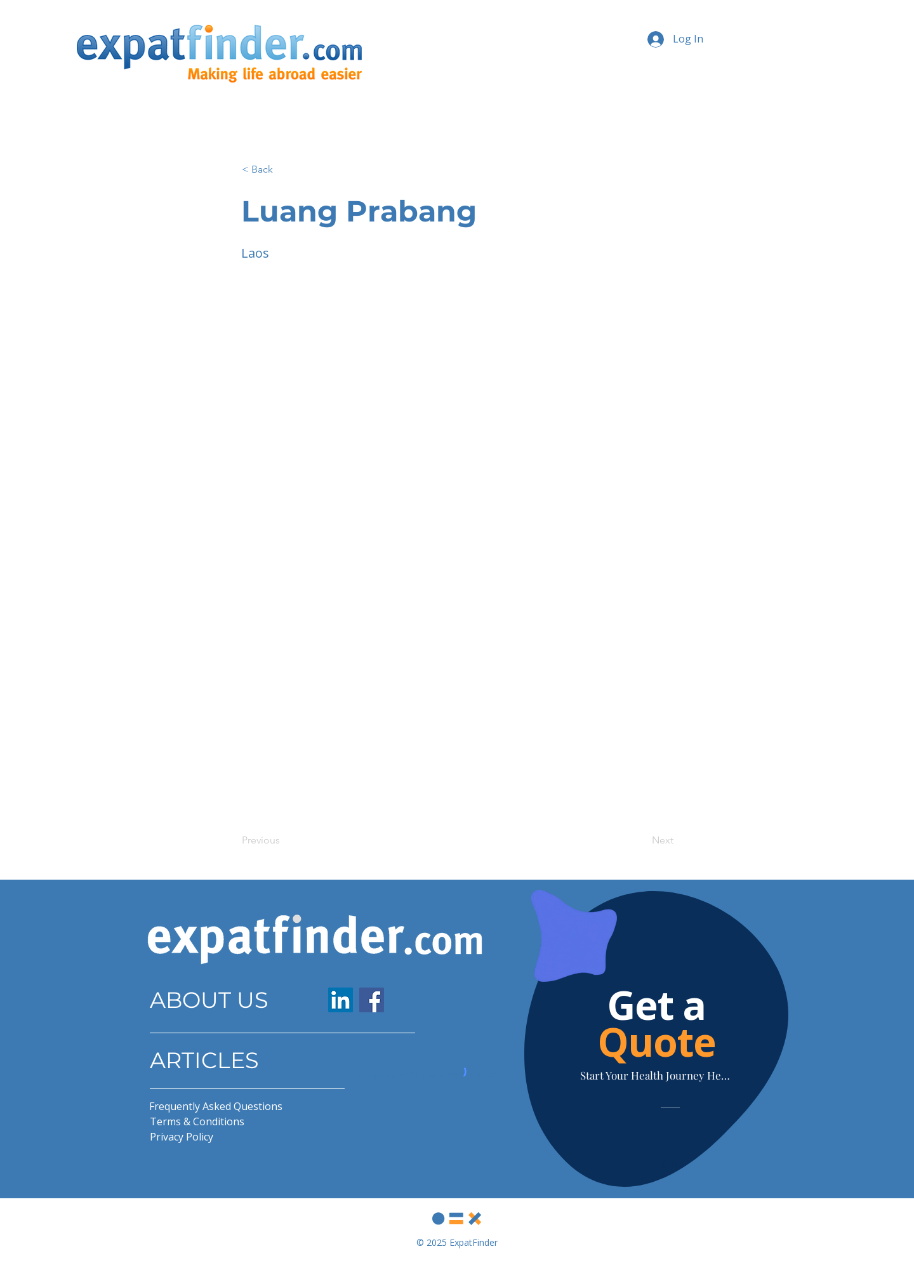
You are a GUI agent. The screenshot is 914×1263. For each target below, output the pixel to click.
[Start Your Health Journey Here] (656, 1075)
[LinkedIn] (340, 1000)
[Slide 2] (674, 1165)
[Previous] (284, 840)
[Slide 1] (665, 1165)
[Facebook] (371, 1000)
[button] (284, 169)
